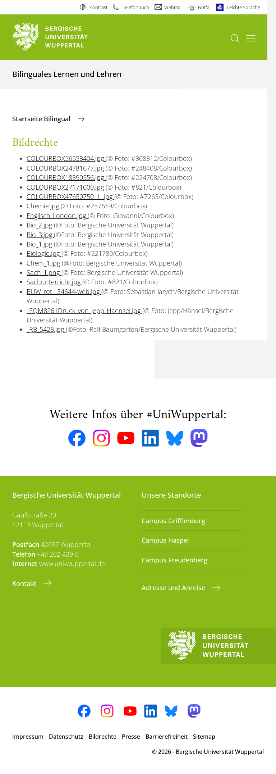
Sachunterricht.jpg (54, 281)
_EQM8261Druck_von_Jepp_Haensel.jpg (84, 310)
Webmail (173, 7)
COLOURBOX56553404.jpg (66, 158)
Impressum (27, 737)
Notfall (205, 7)
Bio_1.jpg (40, 244)
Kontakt (25, 583)
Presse (131, 737)
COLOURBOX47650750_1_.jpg (70, 196)
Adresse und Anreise (174, 587)
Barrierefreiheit (167, 737)
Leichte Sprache (243, 7)
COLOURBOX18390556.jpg (66, 177)
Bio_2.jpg (40, 225)
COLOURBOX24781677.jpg (66, 168)
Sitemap (204, 737)
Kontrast (98, 7)
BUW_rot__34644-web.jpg (64, 291)
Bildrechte (102, 737)
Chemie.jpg (44, 206)
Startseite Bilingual (42, 118)
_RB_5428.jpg (46, 329)
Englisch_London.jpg (57, 215)
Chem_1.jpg (44, 263)
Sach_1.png (44, 272)
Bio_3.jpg (40, 234)
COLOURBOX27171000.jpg (66, 187)
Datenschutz (66, 737)
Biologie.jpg (44, 253)
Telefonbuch (136, 7)
